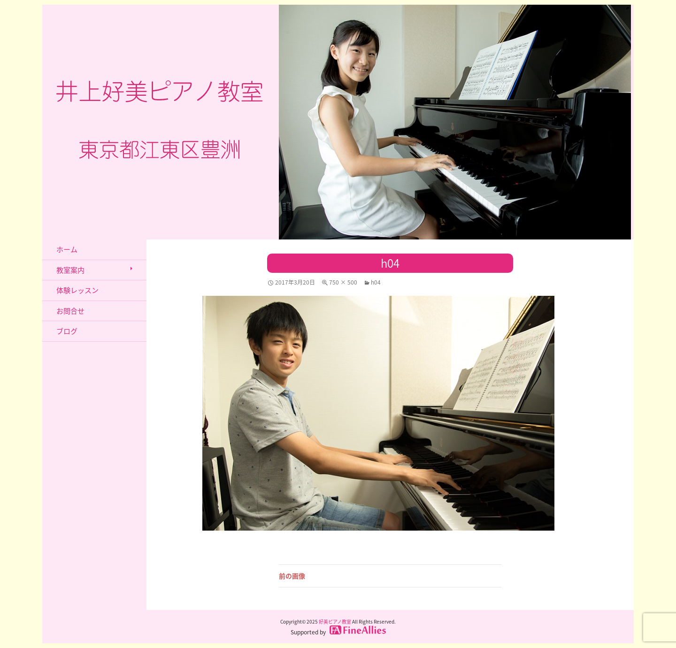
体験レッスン (77, 290)
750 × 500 (343, 282)
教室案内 (70, 270)
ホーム (66, 249)
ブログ (66, 331)
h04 (376, 282)
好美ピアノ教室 (335, 621)
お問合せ (70, 311)
